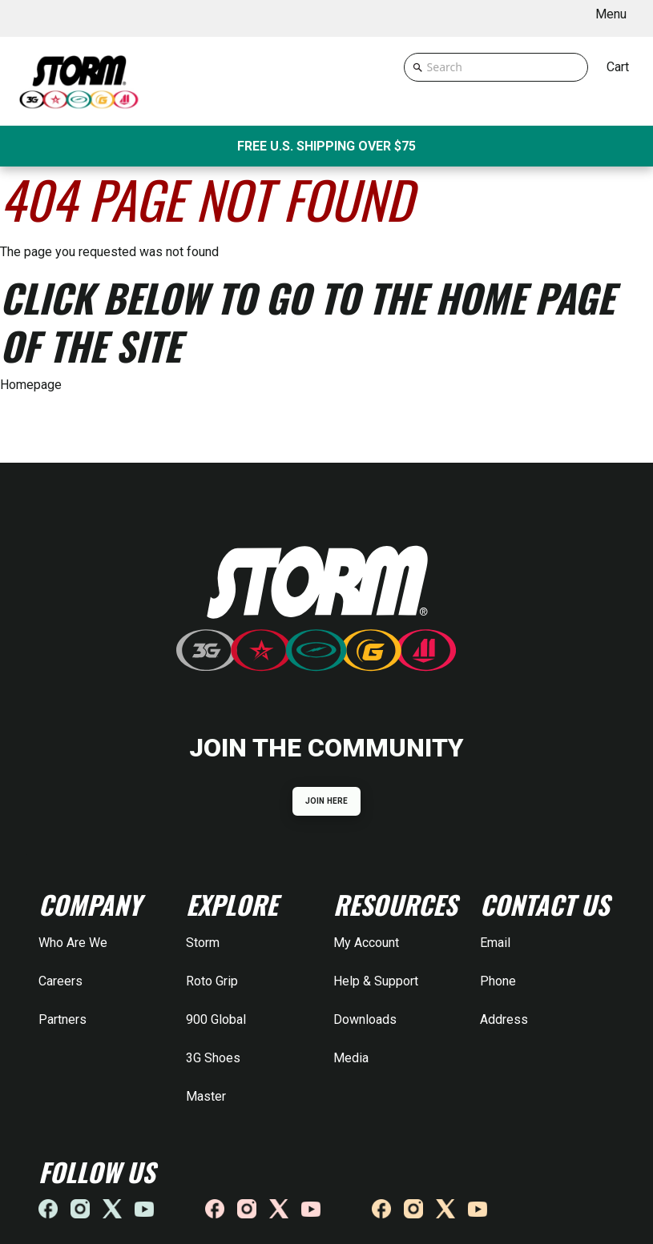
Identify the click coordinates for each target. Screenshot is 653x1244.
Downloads (365, 1019)
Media (351, 1057)
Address (504, 1019)
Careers (60, 981)
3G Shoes (213, 1057)
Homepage (31, 384)
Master (206, 1096)
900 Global (216, 1019)
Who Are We (72, 942)
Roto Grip (212, 981)
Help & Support (375, 981)
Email (495, 942)
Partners (62, 1019)
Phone (498, 981)
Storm (203, 942)
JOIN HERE (326, 801)
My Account (366, 942)
